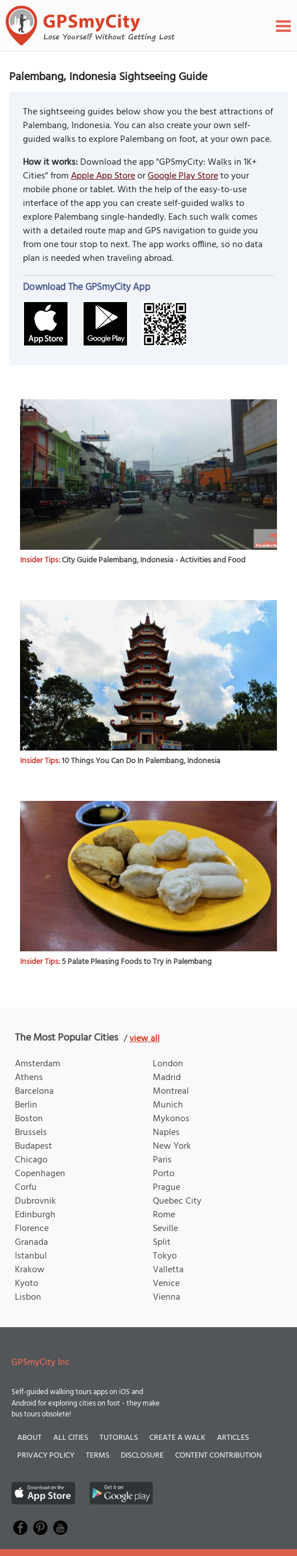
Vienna (166, 1297)
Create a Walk (177, 1437)
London (168, 1064)
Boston (29, 1119)
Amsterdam (37, 1064)
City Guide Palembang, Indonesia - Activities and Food (153, 560)
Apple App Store (103, 176)
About (29, 1437)
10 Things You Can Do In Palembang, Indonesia (141, 761)
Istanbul (31, 1256)
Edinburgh (35, 1215)
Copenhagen (40, 1173)
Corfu (26, 1187)
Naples (166, 1132)
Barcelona (34, 1091)
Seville (165, 1228)
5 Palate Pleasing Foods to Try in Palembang (137, 961)
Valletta (168, 1270)
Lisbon (28, 1297)
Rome (164, 1215)
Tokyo (165, 1256)
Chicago (31, 1160)
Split (162, 1242)
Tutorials (119, 1437)
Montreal (171, 1091)
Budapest (33, 1146)
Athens (29, 1077)
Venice (166, 1283)
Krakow (30, 1270)
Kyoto (26, 1283)
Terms (97, 1455)
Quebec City (177, 1201)
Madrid (167, 1077)
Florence (32, 1228)
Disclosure (142, 1455)
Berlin (26, 1105)
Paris (162, 1160)
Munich (168, 1105)
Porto (164, 1173)
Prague (166, 1187)
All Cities (70, 1437)
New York (172, 1146)
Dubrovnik (35, 1201)
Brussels (31, 1132)
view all (144, 1038)
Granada (31, 1242)
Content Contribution (218, 1455)
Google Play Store (183, 176)
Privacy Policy (45, 1455)
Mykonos (171, 1119)
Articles (233, 1437)
